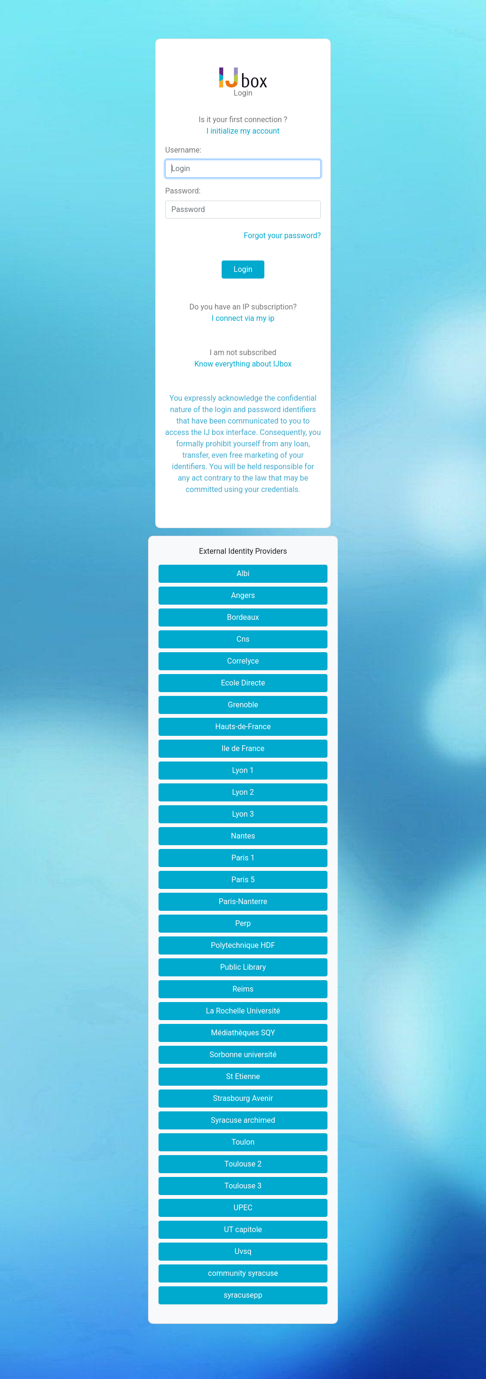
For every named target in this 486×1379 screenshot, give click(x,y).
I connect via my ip (243, 318)
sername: (183, 149)
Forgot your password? (282, 235)
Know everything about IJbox (242, 363)
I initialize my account (243, 130)
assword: (183, 190)
